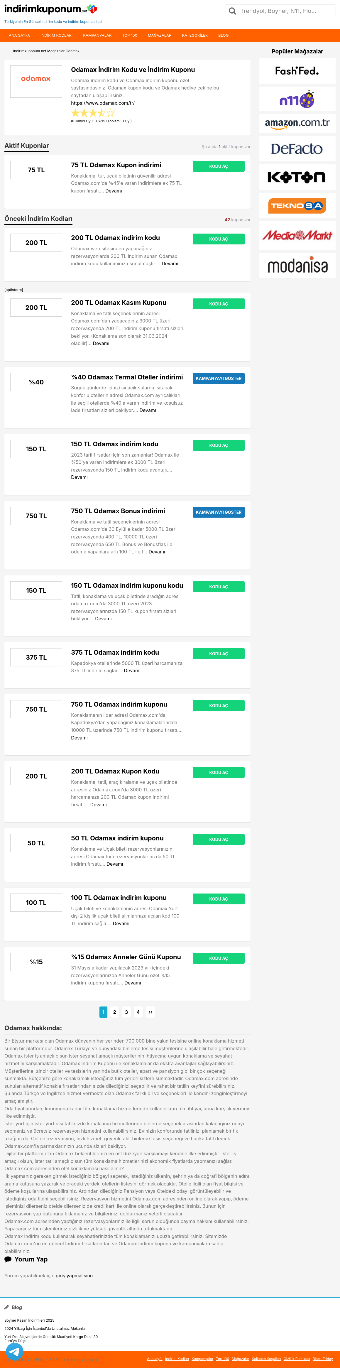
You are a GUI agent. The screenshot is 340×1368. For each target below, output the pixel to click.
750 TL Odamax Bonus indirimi (118, 511)
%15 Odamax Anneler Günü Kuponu (126, 957)
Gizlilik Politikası (297, 1359)
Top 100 (129, 35)
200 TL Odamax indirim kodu (115, 237)
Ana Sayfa (19, 35)
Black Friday (323, 1359)
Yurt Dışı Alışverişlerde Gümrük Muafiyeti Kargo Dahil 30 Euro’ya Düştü (51, 1339)
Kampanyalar (97, 35)
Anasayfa (155, 1359)
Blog (223, 35)
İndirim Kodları (177, 1359)
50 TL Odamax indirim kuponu (117, 838)
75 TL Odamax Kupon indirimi (116, 165)
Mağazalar (159, 35)
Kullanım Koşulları (266, 1359)
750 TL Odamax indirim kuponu (119, 704)
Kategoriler (195, 35)
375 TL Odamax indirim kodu (115, 652)
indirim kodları (56, 35)
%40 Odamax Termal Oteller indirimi (127, 377)
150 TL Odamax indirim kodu (114, 444)
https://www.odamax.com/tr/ (103, 103)
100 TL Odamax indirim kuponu (119, 897)
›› (150, 1012)
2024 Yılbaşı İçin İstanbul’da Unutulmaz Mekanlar (45, 1328)
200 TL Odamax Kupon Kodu (115, 771)
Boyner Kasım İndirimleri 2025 (29, 1320)
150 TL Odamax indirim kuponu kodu (127, 585)
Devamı (113, 191)
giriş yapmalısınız (75, 1276)
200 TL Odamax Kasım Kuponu (118, 302)
